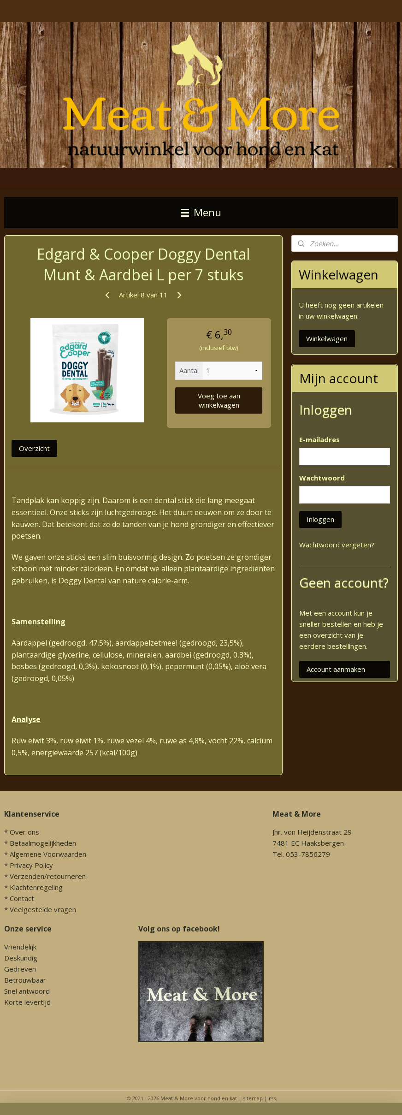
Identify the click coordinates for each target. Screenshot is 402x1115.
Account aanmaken (336, 669)
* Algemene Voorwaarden (45, 854)
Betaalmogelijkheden (43, 843)
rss (272, 1098)
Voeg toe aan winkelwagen (219, 400)
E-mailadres (319, 439)
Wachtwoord (322, 477)
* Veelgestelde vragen (40, 909)
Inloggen (320, 519)
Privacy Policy (31, 865)
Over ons (24, 831)
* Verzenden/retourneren (45, 876)
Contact (22, 898)
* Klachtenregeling (33, 887)
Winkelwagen (327, 338)
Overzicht (34, 448)
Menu (201, 212)
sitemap (253, 1098)
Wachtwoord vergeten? (336, 544)
